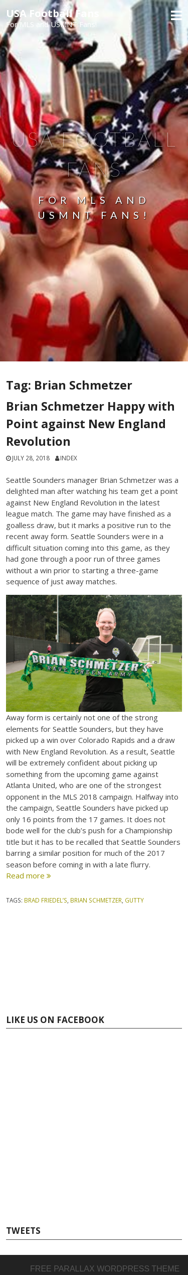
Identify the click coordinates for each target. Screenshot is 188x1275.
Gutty (134, 900)
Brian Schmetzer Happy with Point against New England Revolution (90, 423)
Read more (28, 875)
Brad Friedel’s (45, 900)
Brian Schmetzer (96, 900)
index (68, 458)
